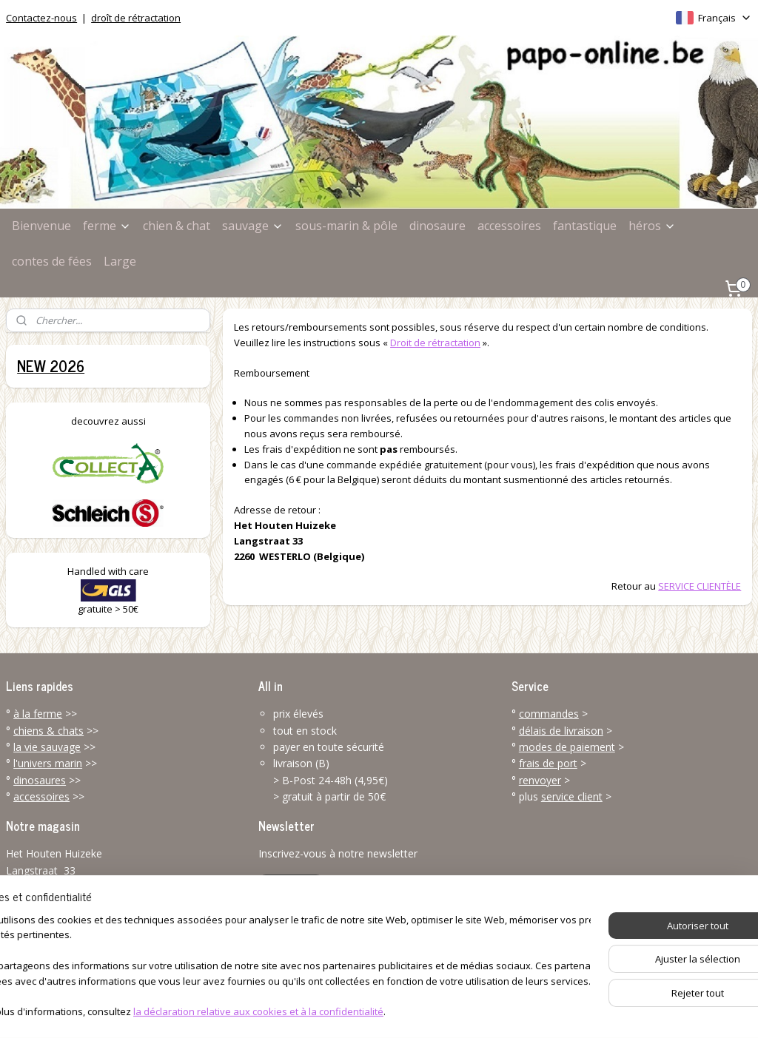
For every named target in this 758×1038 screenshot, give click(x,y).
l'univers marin (47, 763)
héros (652, 226)
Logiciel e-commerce (407, 1011)
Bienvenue (41, 226)
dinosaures (39, 780)
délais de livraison (561, 731)
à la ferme (37, 714)
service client (572, 796)
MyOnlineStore (538, 1011)
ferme (107, 226)
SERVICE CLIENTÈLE (699, 586)
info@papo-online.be (55, 953)
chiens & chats (48, 731)
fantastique (585, 226)
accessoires (509, 226)
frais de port (548, 763)
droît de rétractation (136, 17)
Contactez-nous (41, 17)
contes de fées (52, 261)
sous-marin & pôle (346, 226)
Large (120, 261)
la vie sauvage (47, 747)
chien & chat (176, 226)
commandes (549, 714)
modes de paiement (567, 747)
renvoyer (540, 780)
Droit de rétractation (435, 341)
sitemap (319, 1011)
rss (349, 1011)
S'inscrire (291, 887)
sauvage (253, 226)
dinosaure (437, 226)
